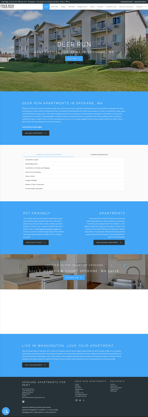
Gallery (63, 7)
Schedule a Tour (111, 7)
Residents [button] (141, 7)
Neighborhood (82, 7)
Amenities (71, 7)
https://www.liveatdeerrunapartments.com (33, 397)
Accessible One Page (80, 396)
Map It (63, 2)
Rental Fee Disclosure (126, 7)
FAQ (68, 2)
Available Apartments (36, 133)
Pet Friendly (113, 391)
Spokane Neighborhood (99, 154)
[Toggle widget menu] (6, 411)
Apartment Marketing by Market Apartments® (36, 407)
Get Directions (74, 277)
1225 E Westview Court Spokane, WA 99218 (44, 2)
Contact (92, 7)
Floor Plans (54, 7)
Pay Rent (112, 384)
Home (46, 7)
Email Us (24, 396)
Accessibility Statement (81, 394)
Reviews (100, 7)
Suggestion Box (114, 389)
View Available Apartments (109, 242)
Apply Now (74, 58)
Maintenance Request (116, 387)
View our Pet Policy (36, 242)
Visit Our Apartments (35, 364)
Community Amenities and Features (49, 154)
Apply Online (23, 2)
